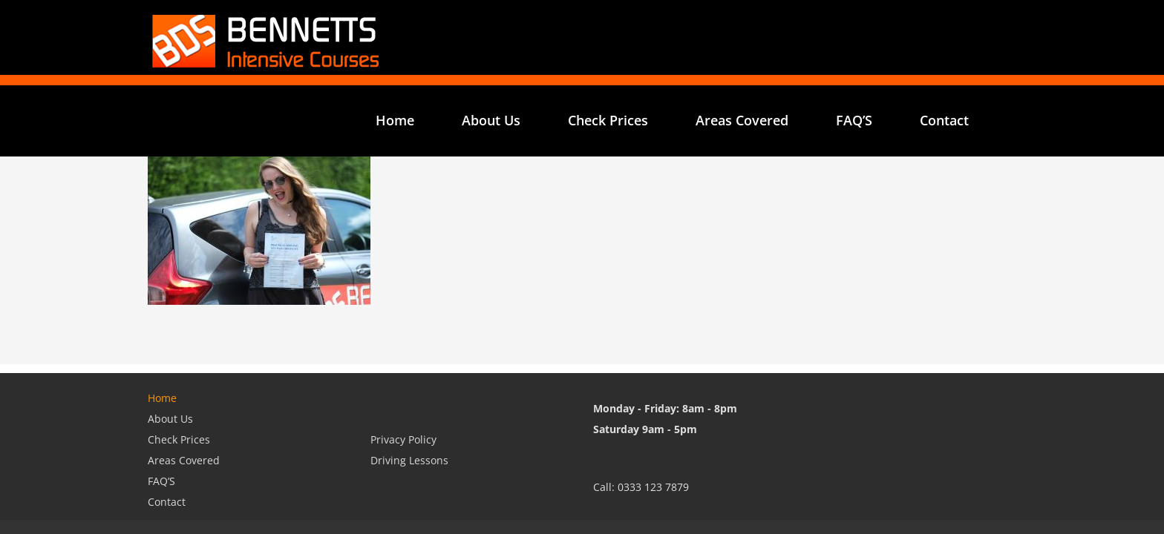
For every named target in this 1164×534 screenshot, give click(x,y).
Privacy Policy (403, 365)
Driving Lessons (409, 386)
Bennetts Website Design (295, 477)
